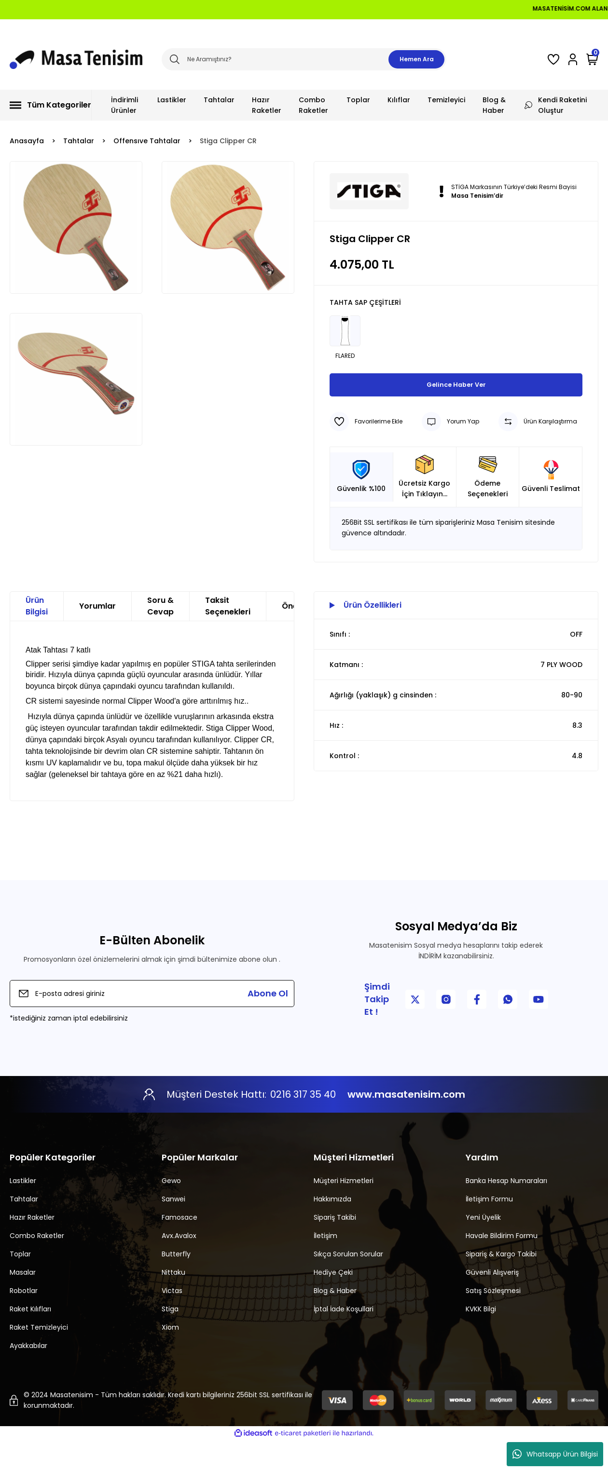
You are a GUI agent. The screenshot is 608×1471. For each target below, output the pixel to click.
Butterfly (176, 1285)
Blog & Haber (335, 1321)
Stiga (170, 1340)
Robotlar (24, 1321)
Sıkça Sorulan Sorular (348, 1285)
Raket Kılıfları (30, 1340)
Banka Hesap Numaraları (506, 1211)
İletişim (325, 1266)
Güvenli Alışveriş (492, 1303)
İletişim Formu (489, 1230)
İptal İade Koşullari (343, 1340)
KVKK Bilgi (481, 1340)
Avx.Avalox (179, 1266)
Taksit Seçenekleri (227, 637)
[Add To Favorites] (366, 452)
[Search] (304, 59)
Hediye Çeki (333, 1303)
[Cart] (592, 59)
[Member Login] (573, 59)
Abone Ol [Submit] (268, 1024)
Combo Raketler (37, 1266)
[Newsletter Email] (152, 1024)
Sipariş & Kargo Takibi (501, 1285)
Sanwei (173, 1230)
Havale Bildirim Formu (502, 1266)
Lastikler (23, 1211)
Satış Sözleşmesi (493, 1321)
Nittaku (173, 1303)
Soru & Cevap (160, 637)
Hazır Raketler (32, 1248)
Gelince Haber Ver (456, 415)
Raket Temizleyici (39, 1358)
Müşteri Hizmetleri (343, 1211)
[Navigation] (51, 105)
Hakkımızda (332, 1230)
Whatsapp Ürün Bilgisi (555, 1454)
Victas (172, 1321)
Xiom (170, 1358)
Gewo (171, 1211)
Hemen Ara (417, 59)
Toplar (20, 1285)
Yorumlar (97, 636)
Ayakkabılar (28, 1376)
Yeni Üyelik (483, 1248)
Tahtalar (24, 1230)
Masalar (23, 1303)
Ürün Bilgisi (37, 637)
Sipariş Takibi (335, 1248)
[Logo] (76, 59)
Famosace (179, 1248)
